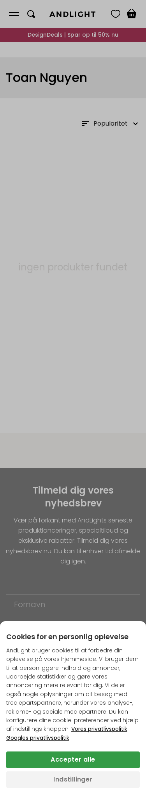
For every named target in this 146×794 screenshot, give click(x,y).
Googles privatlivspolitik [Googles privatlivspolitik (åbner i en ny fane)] (37, 738)
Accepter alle (73, 759)
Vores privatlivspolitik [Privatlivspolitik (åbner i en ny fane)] (99, 729)
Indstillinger (72, 779)
